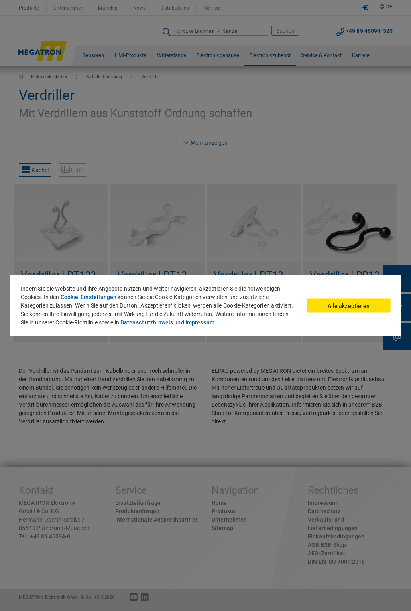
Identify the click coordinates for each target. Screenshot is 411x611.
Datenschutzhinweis (146, 322)
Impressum (199, 322)
